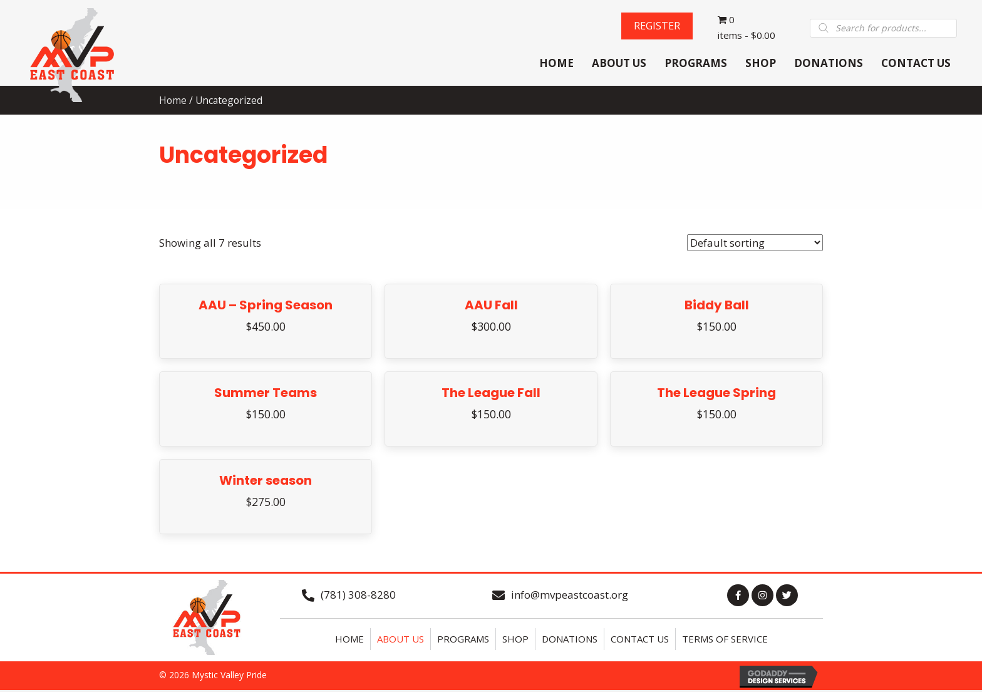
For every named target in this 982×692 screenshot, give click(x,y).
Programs (463, 640)
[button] (656, 27)
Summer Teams (265, 394)
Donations (569, 640)
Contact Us (640, 640)
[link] (556, 65)
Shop (515, 640)
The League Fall (491, 394)
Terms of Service (725, 640)
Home (349, 640)
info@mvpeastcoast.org (569, 596)
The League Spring (716, 394)
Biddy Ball (717, 306)
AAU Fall (491, 306)
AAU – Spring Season (266, 306)
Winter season (265, 481)
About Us (400, 640)
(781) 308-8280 (358, 596)
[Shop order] (755, 243)
